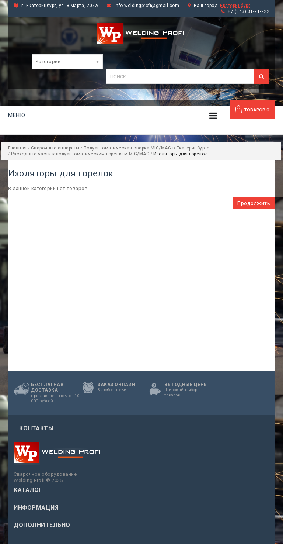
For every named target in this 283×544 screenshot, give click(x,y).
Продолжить (253, 203)
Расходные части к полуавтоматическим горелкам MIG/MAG (80, 153)
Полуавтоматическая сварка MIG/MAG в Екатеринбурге (147, 148)
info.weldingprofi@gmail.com (147, 5)
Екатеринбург (235, 5)
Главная (17, 148)
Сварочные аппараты (55, 148)
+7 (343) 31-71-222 (248, 11)
